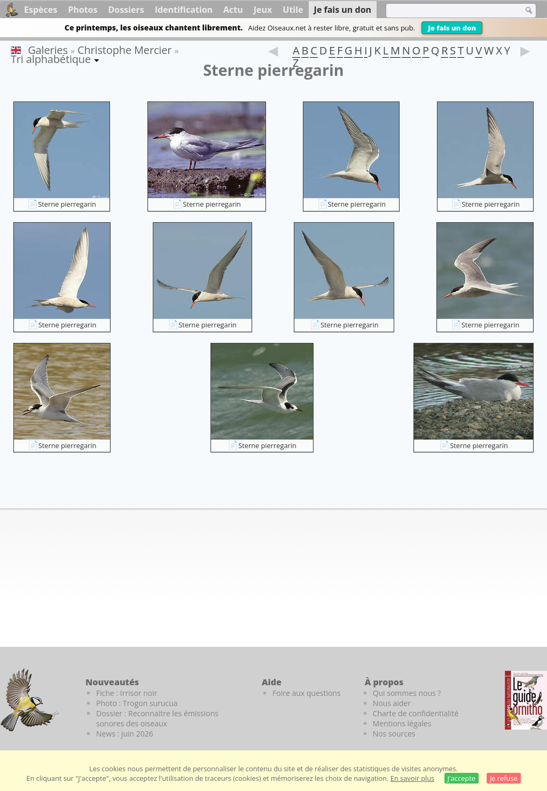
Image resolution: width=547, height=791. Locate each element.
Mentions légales (402, 723)
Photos (82, 9)
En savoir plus (412, 778)
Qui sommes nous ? (407, 693)
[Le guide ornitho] (526, 700)
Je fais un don (452, 28)
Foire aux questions (306, 693)
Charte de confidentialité (416, 713)
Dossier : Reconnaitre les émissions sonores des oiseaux (157, 718)
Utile (293, 9)
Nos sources (394, 734)
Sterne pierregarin (67, 204)
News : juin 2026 (124, 734)
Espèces (40, 9)
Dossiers (126, 9)
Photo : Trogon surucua (137, 703)
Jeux (263, 9)
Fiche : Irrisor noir (126, 693)
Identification (184, 9)
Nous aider (392, 703)
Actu (233, 9)
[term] (447, 11)
